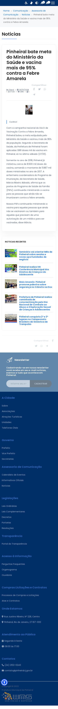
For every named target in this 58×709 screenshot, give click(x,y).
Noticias (26, 14)
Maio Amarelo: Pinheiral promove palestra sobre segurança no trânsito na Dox (35, 284)
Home (6, 10)
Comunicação (20, 10)
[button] (4, 682)
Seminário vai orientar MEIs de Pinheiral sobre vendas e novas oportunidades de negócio (35, 255)
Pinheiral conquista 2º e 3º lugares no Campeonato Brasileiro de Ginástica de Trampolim (33, 320)
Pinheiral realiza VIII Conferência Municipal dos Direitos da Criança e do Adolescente (34, 270)
